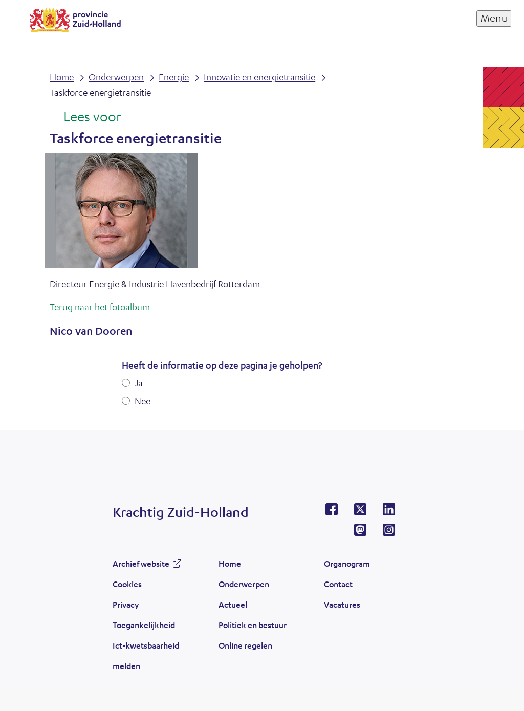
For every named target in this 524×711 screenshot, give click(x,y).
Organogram (347, 563)
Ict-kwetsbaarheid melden (146, 655)
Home (230, 563)
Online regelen (245, 645)
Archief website (141, 563)
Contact (338, 584)
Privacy (126, 604)
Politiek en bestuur (253, 625)
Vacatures (342, 604)
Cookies (127, 584)
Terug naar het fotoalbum (100, 306)
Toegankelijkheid (144, 625)
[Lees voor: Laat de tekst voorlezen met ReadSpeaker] (85, 117)
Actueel (233, 604)
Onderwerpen (244, 584)
